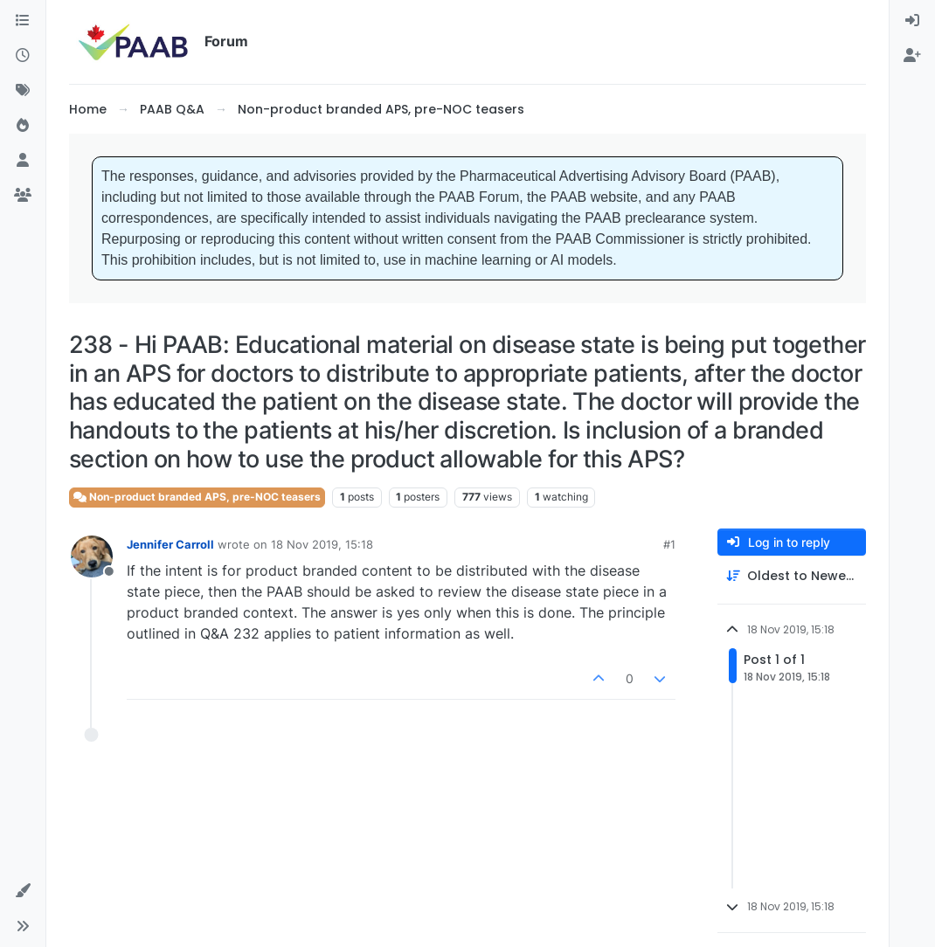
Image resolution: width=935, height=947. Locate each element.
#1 (669, 544)
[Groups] (22, 196)
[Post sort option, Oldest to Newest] (791, 576)
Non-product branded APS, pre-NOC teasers (197, 496)
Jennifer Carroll (170, 544)
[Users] (22, 161)
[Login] (912, 21)
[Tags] (22, 91)
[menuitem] (912, 21)
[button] (22, 891)
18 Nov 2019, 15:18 (322, 544)
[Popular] (22, 126)
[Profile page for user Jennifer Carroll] (92, 556)
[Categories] (22, 21)
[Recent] (22, 56)
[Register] (912, 56)
